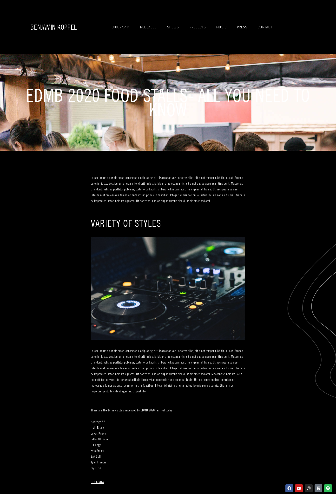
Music (221, 27)
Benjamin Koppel (53, 27)
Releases (148, 27)
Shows (173, 27)
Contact (265, 27)
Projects (198, 27)
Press (242, 27)
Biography (121, 27)
